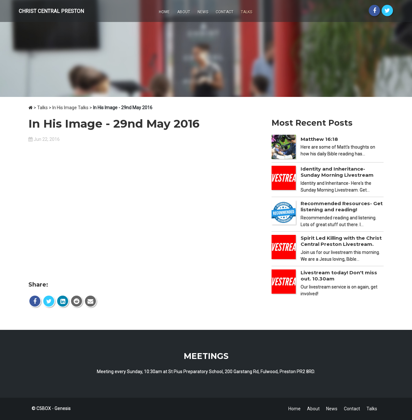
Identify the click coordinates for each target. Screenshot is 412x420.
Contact (224, 12)
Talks (246, 12)
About (183, 12)
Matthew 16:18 (319, 139)
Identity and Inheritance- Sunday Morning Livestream (337, 172)
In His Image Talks (70, 107)
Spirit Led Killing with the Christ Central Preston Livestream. (341, 241)
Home (164, 12)
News (203, 12)
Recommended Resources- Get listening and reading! (342, 206)
